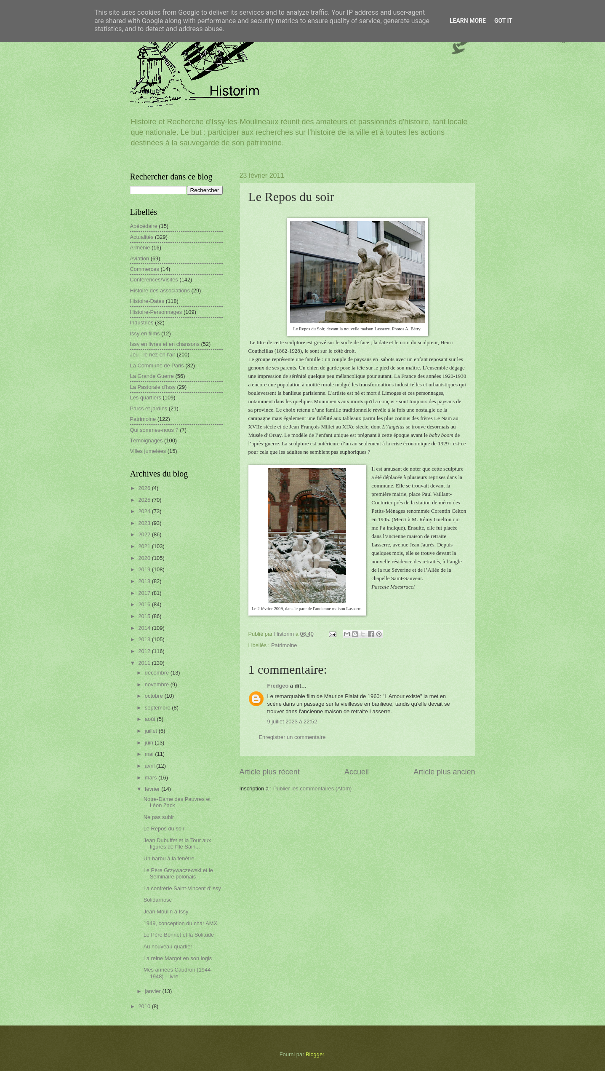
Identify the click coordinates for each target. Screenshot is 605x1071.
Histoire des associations (160, 290)
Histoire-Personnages (156, 312)
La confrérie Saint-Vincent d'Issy (182, 888)
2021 (145, 546)
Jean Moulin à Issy (166, 911)
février (153, 789)
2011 (145, 663)
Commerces (144, 269)
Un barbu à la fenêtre (169, 858)
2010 (145, 1006)
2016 (145, 604)
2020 (145, 558)
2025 (145, 500)
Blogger (315, 1054)
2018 (145, 581)
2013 (145, 639)
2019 (145, 569)
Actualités (142, 237)
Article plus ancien (444, 772)
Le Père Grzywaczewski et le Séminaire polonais (178, 873)
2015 (145, 616)
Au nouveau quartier (168, 946)
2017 (145, 593)
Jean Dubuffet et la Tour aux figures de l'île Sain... (177, 843)
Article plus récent (270, 772)
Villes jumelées (148, 451)
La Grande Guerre (152, 376)
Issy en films (145, 333)
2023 (145, 523)
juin (150, 742)
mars (151, 777)
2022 (145, 534)
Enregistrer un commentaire (292, 737)
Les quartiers (145, 397)
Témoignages (146, 440)
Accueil (356, 772)
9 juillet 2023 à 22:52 (292, 721)
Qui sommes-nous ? (154, 430)
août (151, 719)
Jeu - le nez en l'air (153, 354)
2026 (145, 488)
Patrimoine (284, 645)
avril (150, 766)
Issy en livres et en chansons (165, 344)
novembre (158, 684)
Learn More (468, 20)
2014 (145, 628)
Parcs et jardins (149, 408)
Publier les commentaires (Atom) (312, 788)
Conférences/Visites (154, 279)
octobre (155, 696)
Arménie (140, 247)
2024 (145, 511)
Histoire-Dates (147, 301)
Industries (142, 322)
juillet (152, 731)
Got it (503, 20)
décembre (158, 672)
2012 (145, 651)
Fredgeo (278, 686)
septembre (158, 707)
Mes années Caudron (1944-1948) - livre (178, 973)
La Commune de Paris (157, 365)
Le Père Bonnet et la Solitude (179, 935)
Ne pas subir (159, 817)
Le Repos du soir (164, 828)
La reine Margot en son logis (178, 958)
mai (150, 754)
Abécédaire (143, 226)
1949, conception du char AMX (180, 923)
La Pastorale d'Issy (153, 387)
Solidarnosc (158, 900)
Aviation (139, 258)
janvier (154, 991)
